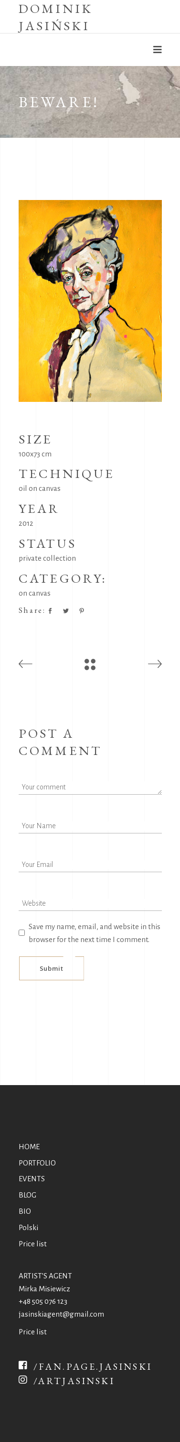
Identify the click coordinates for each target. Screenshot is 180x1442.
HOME (29, 1147)
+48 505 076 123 (43, 1301)
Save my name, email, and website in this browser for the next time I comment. (94, 932)
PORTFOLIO (37, 1163)
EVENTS (32, 1179)
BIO (25, 1211)
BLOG (27, 1195)
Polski (28, 1227)
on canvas (35, 593)
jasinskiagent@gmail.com (61, 1314)
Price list (33, 1244)
